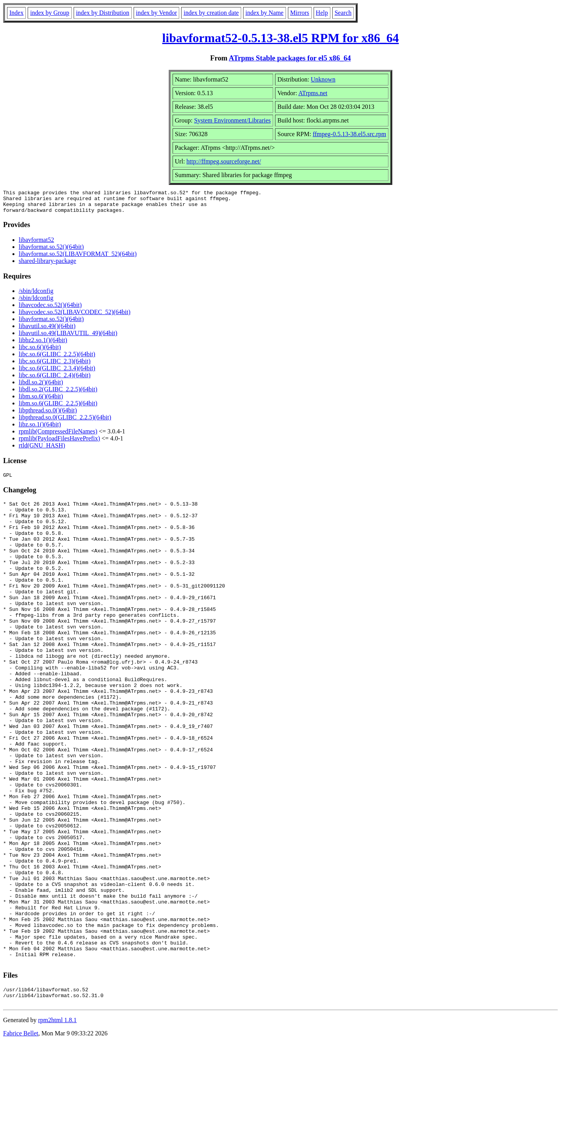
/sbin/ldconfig (36, 295)
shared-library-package (47, 265)
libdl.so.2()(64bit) (41, 386)
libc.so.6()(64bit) (40, 351)
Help (322, 12)
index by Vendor (156, 12)
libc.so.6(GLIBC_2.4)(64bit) (54, 379)
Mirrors (299, 12)
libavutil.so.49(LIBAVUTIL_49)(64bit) (68, 337)
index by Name (264, 12)
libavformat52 (36, 244)
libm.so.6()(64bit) (41, 401)
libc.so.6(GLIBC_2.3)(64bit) (54, 365)
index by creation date (211, 12)
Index (16, 12)
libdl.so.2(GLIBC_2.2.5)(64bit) (58, 394)
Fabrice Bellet (20, 1135)
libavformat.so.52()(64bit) (51, 251)
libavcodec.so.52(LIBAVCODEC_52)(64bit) (75, 316)
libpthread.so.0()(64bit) (48, 415)
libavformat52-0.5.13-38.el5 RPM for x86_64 (280, 38)
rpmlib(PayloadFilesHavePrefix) (59, 443)
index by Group (49, 12)
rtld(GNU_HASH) (42, 450)
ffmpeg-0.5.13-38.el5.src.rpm (349, 134)
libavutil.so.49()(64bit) (47, 330)
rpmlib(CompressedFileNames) (58, 436)
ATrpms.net (313, 93)
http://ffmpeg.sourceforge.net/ (224, 161)
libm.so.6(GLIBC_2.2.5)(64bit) (58, 408)
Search (343, 12)
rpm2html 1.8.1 (57, 1121)
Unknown (323, 79)
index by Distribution (102, 12)
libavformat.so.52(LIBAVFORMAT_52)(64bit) (78, 258)
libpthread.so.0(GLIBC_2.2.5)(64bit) (65, 422)
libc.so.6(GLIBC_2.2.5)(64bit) (57, 358)
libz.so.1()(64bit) (40, 429)
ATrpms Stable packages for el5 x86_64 (290, 58)
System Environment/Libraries (232, 120)
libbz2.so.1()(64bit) (43, 344)
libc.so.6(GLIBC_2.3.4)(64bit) (57, 372)
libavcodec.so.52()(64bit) (50, 309)
